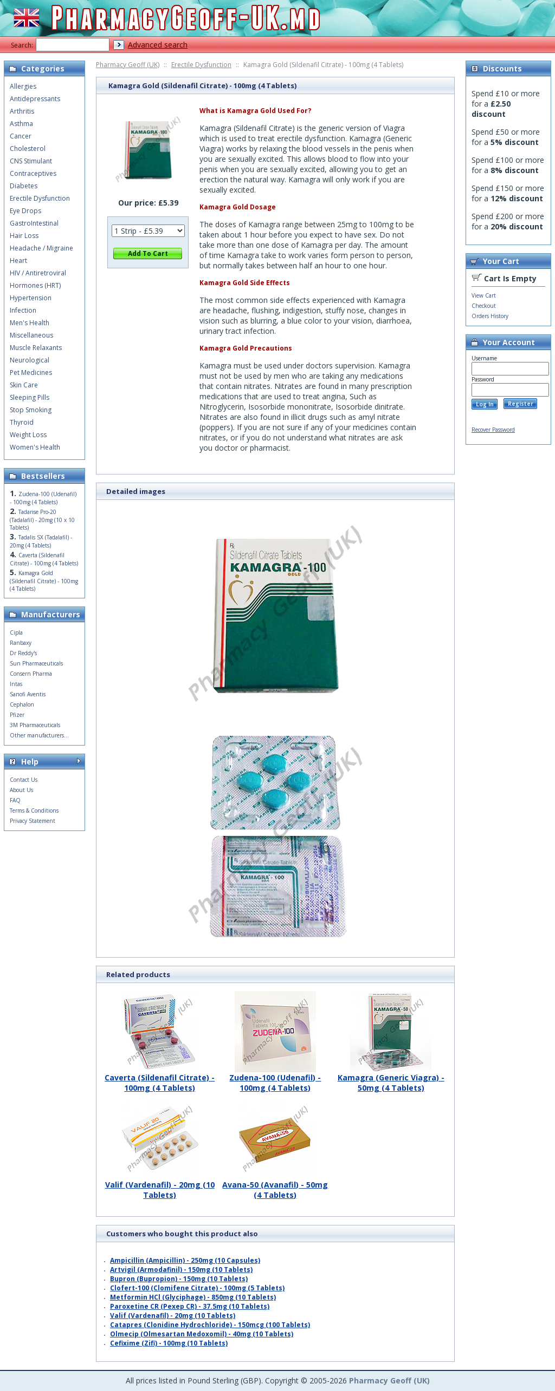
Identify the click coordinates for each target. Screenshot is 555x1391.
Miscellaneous (31, 335)
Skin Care (24, 385)
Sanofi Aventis (28, 694)
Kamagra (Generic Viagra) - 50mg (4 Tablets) (391, 1078)
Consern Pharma (31, 673)
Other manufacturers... (39, 735)
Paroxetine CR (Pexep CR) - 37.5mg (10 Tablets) (189, 1306)
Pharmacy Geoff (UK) (127, 64)
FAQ (15, 800)
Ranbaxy (20, 643)
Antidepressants (35, 98)
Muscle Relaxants (36, 347)
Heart (18, 260)
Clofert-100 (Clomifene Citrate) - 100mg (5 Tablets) (197, 1288)
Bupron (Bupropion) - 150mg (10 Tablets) (179, 1278)
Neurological (29, 360)
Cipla (16, 632)
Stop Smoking (30, 409)
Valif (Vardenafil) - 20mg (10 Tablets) (160, 1185)
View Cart (484, 295)
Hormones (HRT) (35, 285)
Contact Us (23, 779)
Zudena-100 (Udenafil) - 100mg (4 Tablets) (275, 1078)
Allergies (23, 86)
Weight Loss (28, 434)
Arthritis (22, 111)
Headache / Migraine (41, 248)
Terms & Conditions (34, 810)
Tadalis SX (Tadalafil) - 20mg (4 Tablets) (41, 541)
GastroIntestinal (34, 223)
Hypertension (30, 297)
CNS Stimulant (31, 161)
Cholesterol (28, 148)
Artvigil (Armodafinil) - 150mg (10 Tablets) (181, 1269)
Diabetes (23, 185)
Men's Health (29, 322)
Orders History (490, 316)
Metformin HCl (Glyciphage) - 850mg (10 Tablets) (193, 1297)
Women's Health (35, 447)
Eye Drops (25, 210)
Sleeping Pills (29, 397)
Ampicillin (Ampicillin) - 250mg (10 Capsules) (185, 1260)
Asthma (21, 123)
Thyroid (22, 422)
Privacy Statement (32, 821)
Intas (16, 684)
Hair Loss (24, 235)
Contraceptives (33, 173)
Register (520, 403)
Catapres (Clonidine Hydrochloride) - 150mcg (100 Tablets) (210, 1324)
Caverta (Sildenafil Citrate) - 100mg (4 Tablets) (160, 1078)
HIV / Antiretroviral (38, 273)
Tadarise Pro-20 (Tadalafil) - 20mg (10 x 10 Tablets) (42, 519)
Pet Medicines (31, 372)
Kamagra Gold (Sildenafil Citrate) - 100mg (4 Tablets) (44, 580)
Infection (23, 310)
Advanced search (158, 44)
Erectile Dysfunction (201, 64)
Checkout (484, 305)
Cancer (20, 136)
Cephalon (22, 704)
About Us (21, 790)
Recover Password (493, 429)
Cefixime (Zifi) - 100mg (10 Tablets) (169, 1343)
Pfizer (17, 714)
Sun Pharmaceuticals (36, 663)
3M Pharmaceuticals (35, 725)
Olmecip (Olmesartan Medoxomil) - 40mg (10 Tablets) (201, 1334)
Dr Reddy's (23, 653)
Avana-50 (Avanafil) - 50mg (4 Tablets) (275, 1185)
